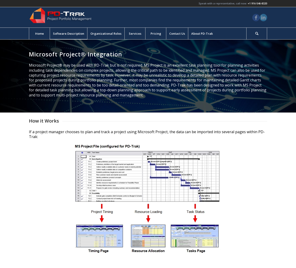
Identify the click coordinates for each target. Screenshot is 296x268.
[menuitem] (39, 33)
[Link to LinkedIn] (263, 17)
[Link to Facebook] (256, 17)
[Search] (256, 33)
